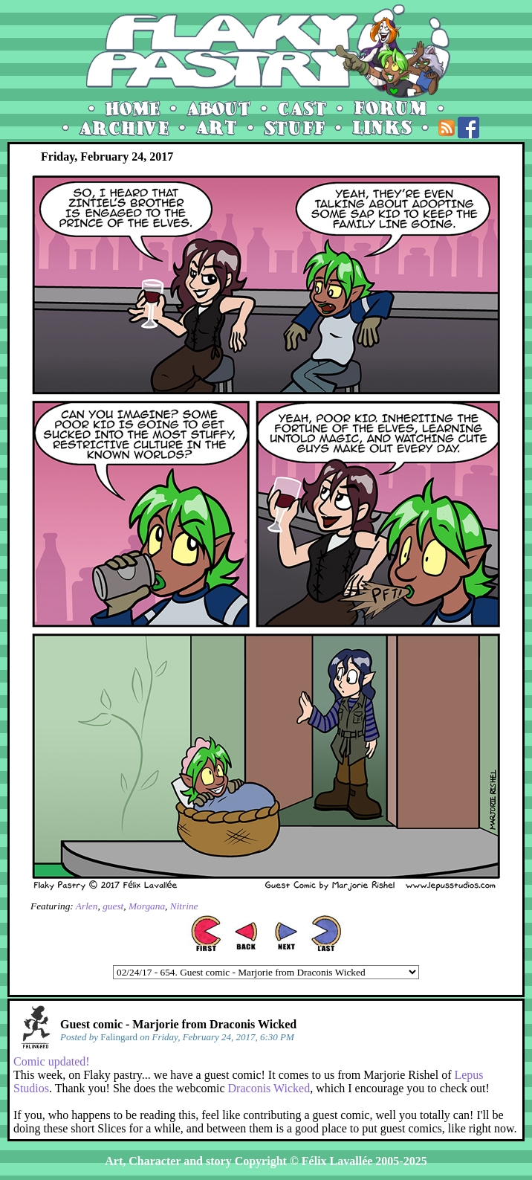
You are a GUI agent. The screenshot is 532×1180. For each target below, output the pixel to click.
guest (113, 906)
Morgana (147, 906)
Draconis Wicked (269, 1088)
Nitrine (184, 906)
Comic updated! (51, 1061)
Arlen (87, 906)
